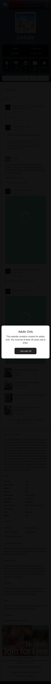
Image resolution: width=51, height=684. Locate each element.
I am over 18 (25, 351)
